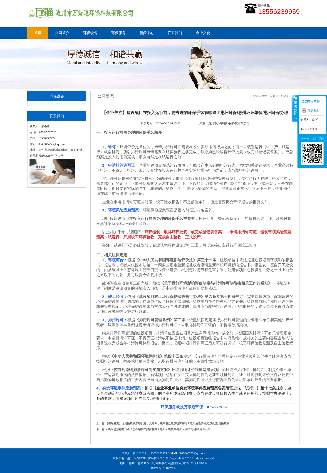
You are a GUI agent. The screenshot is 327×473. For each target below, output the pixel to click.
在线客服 (310, 110)
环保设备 (90, 33)
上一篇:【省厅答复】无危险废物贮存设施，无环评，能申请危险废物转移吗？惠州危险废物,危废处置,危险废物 (162, 423)
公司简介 (62, 33)
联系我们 (175, 33)
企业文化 (203, 33)
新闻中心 (146, 33)
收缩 (295, 108)
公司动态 (283, 96)
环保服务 (118, 33)
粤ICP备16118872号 (163, 468)
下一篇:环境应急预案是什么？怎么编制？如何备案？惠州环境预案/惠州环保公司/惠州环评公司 (153, 429)
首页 (37, 33)
